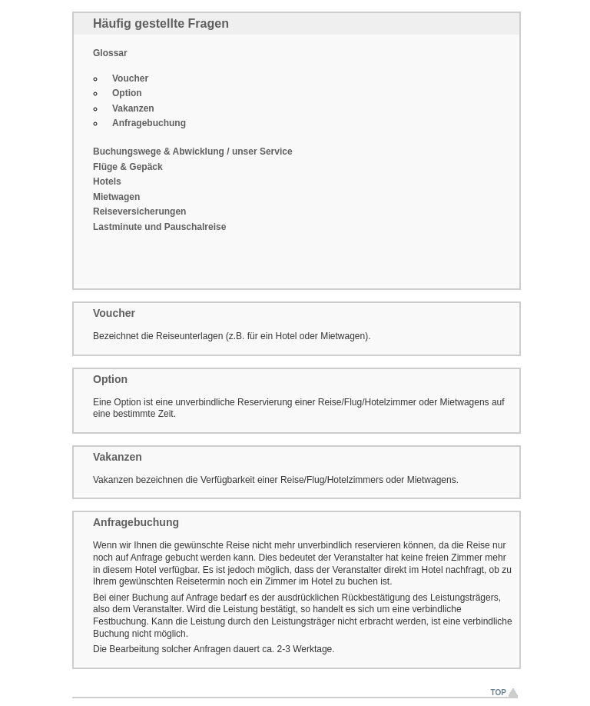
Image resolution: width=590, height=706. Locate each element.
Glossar (110, 53)
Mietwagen (116, 196)
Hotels (107, 181)
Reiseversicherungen (139, 211)
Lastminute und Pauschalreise (159, 226)
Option (127, 93)
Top (498, 692)
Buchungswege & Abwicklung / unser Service (193, 151)
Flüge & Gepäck (128, 167)
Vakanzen (133, 108)
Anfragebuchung (149, 123)
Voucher (130, 78)
